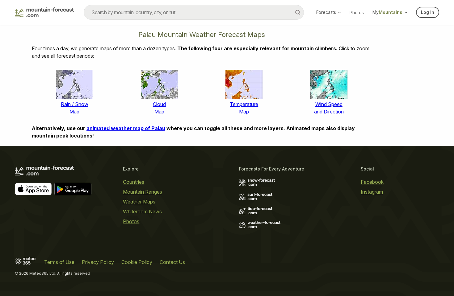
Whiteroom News (142, 211)
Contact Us (172, 262)
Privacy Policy (98, 262)
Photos (357, 12)
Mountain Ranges (142, 192)
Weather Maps (139, 202)
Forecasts (328, 12)
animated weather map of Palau (125, 128)
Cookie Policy (136, 262)
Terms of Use (59, 262)
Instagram (372, 192)
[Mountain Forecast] (44, 12)
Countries (133, 182)
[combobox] (194, 12)
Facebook (372, 182)
